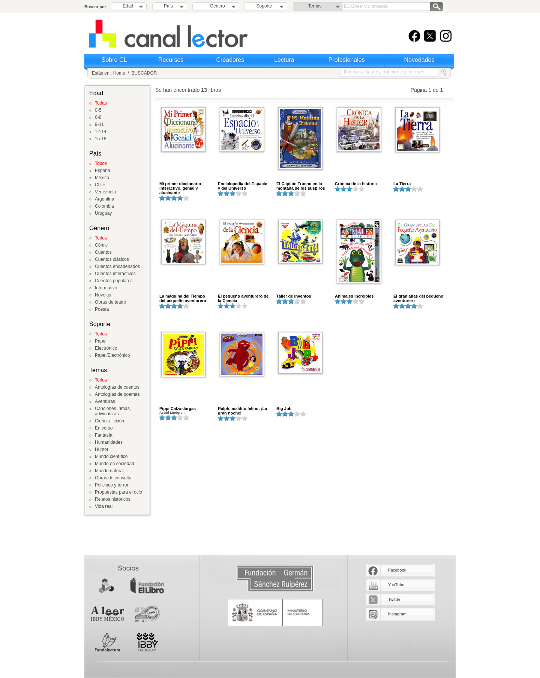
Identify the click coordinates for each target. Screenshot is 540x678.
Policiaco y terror (111, 485)
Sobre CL (114, 60)
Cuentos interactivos (115, 273)
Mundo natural (109, 470)
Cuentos (103, 252)
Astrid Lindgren (171, 413)
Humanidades (109, 442)
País (168, 6)
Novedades (419, 60)
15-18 (100, 138)
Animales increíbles (354, 296)
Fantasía (103, 435)
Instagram (397, 614)
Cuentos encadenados (117, 266)
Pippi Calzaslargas (177, 408)
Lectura (284, 60)
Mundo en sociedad (114, 463)
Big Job (283, 408)
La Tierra (402, 183)
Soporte (264, 6)
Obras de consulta (113, 477)
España (102, 170)
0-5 (98, 110)
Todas (101, 103)
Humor (101, 449)
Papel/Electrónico (112, 355)
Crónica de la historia (356, 183)
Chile (100, 184)
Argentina (104, 199)
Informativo (106, 287)
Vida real (103, 506)
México (102, 177)
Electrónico (106, 348)
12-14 (100, 131)
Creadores (230, 60)
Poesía (102, 309)
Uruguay (103, 213)
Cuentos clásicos (112, 259)
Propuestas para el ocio (118, 492)
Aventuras (105, 401)
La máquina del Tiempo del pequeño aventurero (182, 298)
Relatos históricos (112, 499)
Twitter (394, 599)
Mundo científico (111, 456)
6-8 (98, 117)
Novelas (103, 295)
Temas (314, 6)
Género (216, 6)
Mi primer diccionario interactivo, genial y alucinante (180, 188)
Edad (128, 6)
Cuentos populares (114, 280)
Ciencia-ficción (109, 421)
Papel (100, 341)
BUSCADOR (144, 73)
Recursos (171, 60)
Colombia (104, 206)
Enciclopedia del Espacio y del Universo (242, 185)
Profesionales (346, 60)
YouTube (396, 584)
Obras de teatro (110, 302)
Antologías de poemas (117, 394)
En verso (103, 428)
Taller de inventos (293, 296)
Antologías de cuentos (117, 387)
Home (119, 73)
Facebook (397, 570)
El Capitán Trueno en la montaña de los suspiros (300, 185)
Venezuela (105, 192)
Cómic (101, 245)
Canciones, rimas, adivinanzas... (113, 411)
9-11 (99, 124)
